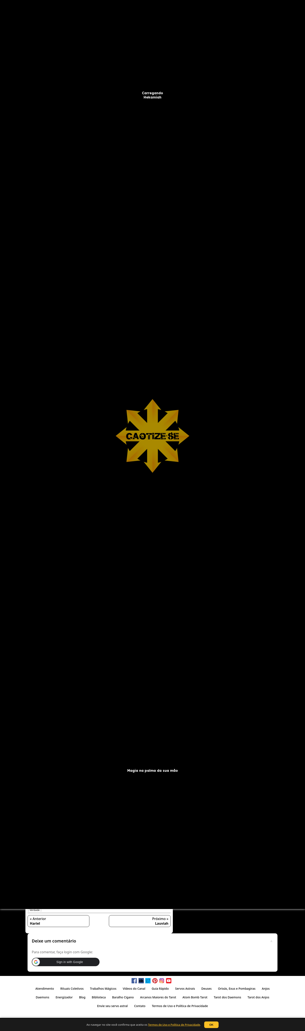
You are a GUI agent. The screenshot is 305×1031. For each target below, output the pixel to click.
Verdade (35, 910)
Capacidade (66, 903)
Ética (152, 903)
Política (151, 906)
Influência (80, 906)
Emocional (126, 903)
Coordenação (95, 903)
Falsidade (163, 903)
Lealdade (106, 906)
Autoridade (49, 903)
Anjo (37, 903)
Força (48, 906)
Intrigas (94, 906)
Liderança (121, 906)
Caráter (80, 903)
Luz (132, 906)
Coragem (111, 903)
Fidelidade (36, 906)
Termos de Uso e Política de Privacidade (174, 1025)
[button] (99, 878)
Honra (68, 906)
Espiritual (141, 903)
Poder (140, 906)
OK (211, 1024)
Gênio (57, 906)
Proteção (163, 906)
